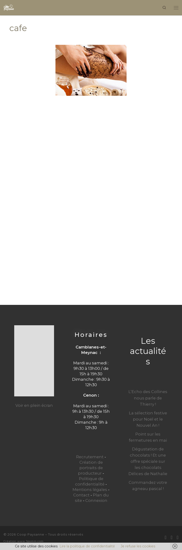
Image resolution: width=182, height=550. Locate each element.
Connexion (96, 500)
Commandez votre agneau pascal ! (148, 485)
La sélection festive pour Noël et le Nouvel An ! (148, 419)
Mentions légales (90, 489)
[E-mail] (165, 537)
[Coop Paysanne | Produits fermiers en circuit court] (9, 7)
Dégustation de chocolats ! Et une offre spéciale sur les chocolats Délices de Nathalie (147, 461)
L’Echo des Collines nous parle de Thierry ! (147, 397)
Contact (81, 495)
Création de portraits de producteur (90, 468)
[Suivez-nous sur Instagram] (177, 537)
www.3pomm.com (30, 541)
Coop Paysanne (30, 534)
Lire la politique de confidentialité (87, 546)
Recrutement (90, 456)
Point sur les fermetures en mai (148, 437)
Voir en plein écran (34, 405)
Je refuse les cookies (138, 546)
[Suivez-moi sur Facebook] (171, 537)
